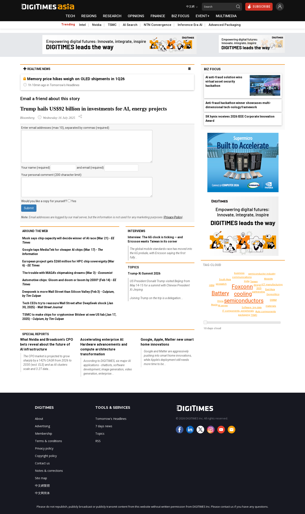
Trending (68, 24)
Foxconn (242, 286)
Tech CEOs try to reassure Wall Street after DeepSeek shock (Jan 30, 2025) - (67, 305)
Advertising (42, 426)
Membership (43, 433)
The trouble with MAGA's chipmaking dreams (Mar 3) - (67, 273)
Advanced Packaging (225, 25)
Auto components (265, 311)
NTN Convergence (157, 25)
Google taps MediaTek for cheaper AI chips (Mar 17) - (62, 252)
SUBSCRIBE (258, 6)
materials (271, 306)
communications (242, 277)
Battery (220, 293)
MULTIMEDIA (226, 16)
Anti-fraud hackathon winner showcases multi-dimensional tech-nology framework (238, 105)
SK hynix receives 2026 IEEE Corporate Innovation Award (239, 118)
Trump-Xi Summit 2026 (144, 273)
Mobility (268, 278)
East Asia (270, 289)
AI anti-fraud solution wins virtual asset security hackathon (223, 81)
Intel (82, 25)
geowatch (221, 284)
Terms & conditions (48, 441)
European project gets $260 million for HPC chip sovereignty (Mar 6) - (68, 263)
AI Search (130, 25)
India (247, 281)
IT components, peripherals (238, 311)
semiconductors (243, 300)
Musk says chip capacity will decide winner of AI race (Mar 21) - (68, 240)
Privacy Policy (173, 217)
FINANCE (158, 16)
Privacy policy (44, 448)
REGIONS (89, 16)
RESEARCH (112, 16)
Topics (133, 267)
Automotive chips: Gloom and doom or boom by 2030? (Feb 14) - (69, 282)
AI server (223, 305)
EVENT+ (202, 16)
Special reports (35, 334)
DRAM (273, 300)
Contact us (42, 463)
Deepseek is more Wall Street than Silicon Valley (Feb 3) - (68, 294)
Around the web (35, 231)
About (39, 419)
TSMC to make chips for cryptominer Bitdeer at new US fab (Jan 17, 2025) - (69, 317)
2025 (258, 288)
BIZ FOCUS (180, 16)
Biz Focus (212, 69)
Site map (41, 478)
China (220, 301)
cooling (243, 294)
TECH (70, 16)
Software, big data (252, 307)
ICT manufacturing (272, 284)
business (239, 273)
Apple (214, 304)
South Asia (225, 279)
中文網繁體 (42, 485)
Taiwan (254, 281)
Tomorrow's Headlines (110, 419)
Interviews (136, 231)
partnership (258, 291)
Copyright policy (46, 456)
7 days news (103, 426)
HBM (211, 285)
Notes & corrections (49, 471)
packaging (244, 315)
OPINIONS (136, 16)
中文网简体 (42, 493)
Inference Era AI (190, 25)
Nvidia (96, 25)
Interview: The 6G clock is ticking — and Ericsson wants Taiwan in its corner (155, 239)
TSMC (112, 25)
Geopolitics (272, 294)
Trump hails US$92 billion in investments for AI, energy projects (93, 109)
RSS (98, 441)
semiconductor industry (261, 273)
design (257, 285)
